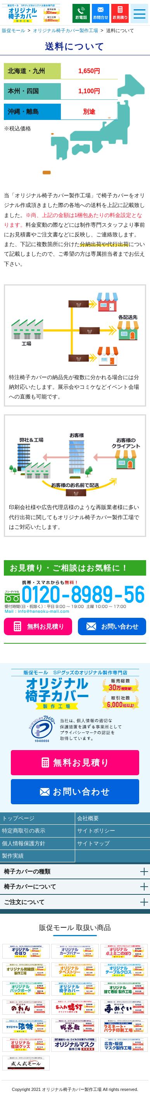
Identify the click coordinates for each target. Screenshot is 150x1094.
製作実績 (13, 856)
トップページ (18, 818)
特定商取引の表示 (23, 830)
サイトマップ (93, 843)
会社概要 (88, 818)
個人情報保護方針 (23, 843)
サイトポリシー (96, 830)
